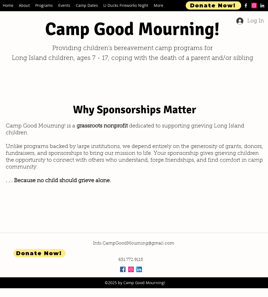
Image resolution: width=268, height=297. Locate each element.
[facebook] (246, 5)
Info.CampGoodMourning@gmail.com (133, 243)
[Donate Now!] (213, 5)
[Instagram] (254, 5)
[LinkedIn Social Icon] (139, 269)
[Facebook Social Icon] (123, 269)
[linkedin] (262, 5)
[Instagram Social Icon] (131, 269)
